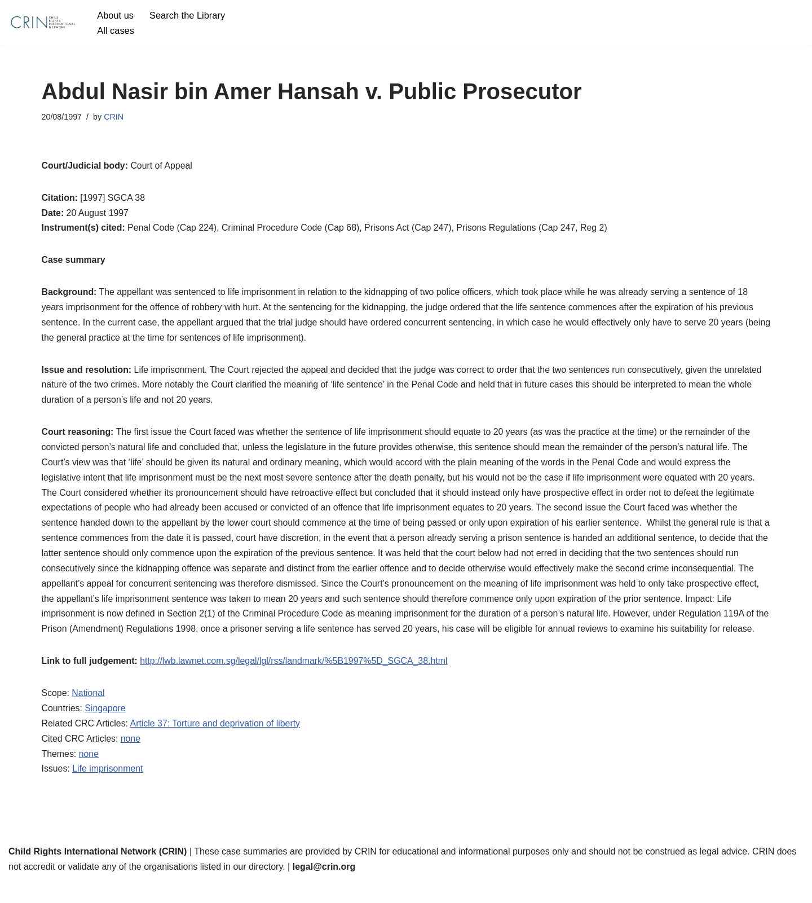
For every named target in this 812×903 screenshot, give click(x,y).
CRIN (114, 116)
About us (115, 15)
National (88, 714)
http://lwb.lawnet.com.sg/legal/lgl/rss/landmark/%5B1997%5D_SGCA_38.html (295, 681)
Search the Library (188, 15)
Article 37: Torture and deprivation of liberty (216, 745)
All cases (115, 30)
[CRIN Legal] (42, 22)
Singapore (105, 729)
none (131, 760)
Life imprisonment (108, 790)
